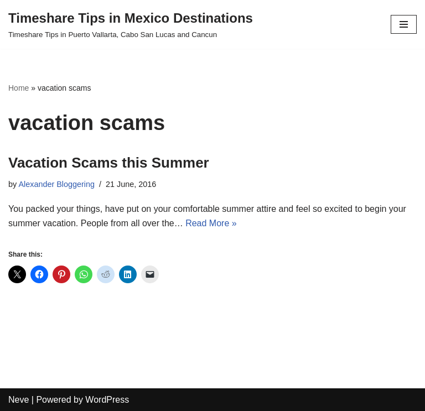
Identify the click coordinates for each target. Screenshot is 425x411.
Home (18, 88)
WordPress (107, 399)
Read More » (211, 223)
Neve (18, 399)
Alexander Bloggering (56, 184)
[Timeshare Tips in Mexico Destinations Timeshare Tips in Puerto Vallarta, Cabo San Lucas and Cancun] (130, 24)
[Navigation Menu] (404, 24)
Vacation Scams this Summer (108, 162)
